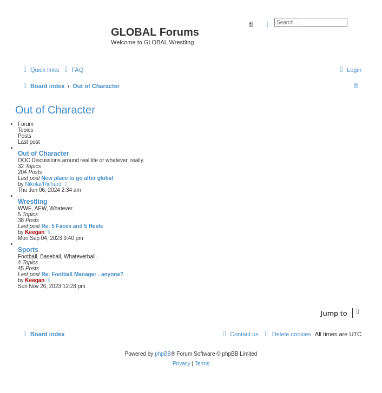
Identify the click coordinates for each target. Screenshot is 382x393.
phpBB (163, 354)
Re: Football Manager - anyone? (82, 274)
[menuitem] (72, 69)
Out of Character (55, 110)
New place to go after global (77, 178)
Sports (28, 250)
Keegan (34, 232)
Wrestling (32, 201)
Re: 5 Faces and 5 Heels (72, 226)
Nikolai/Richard (43, 184)
